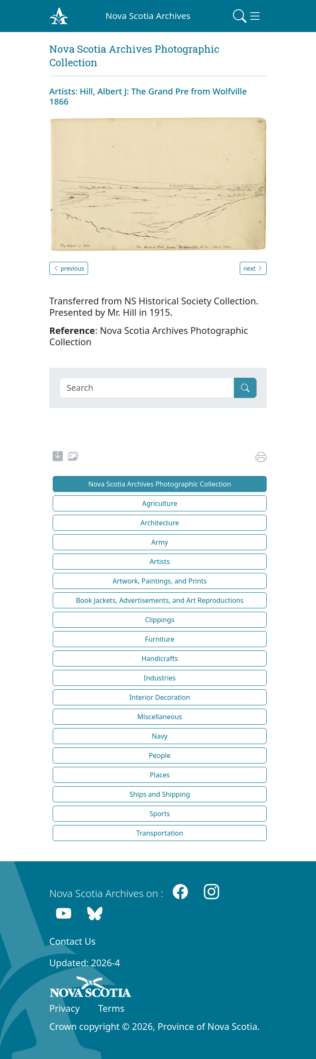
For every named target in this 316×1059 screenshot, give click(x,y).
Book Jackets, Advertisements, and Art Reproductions (160, 600)
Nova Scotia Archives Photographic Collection (159, 484)
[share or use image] (73, 457)
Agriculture (159, 503)
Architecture (159, 522)
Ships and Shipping (159, 794)
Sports (160, 813)
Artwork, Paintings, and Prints (159, 581)
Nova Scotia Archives (148, 16)
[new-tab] (58, 457)
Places (159, 774)
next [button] (253, 268)
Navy (159, 736)
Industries (160, 678)
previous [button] (68, 268)
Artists (160, 561)
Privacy (64, 1008)
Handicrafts (160, 658)
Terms (111, 1008)
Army (159, 542)
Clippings (159, 619)
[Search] (146, 388)
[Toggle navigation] (247, 16)
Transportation (159, 833)
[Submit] (245, 388)
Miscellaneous (159, 716)
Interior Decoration (159, 697)
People (159, 755)
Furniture (159, 639)
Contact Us (72, 941)
